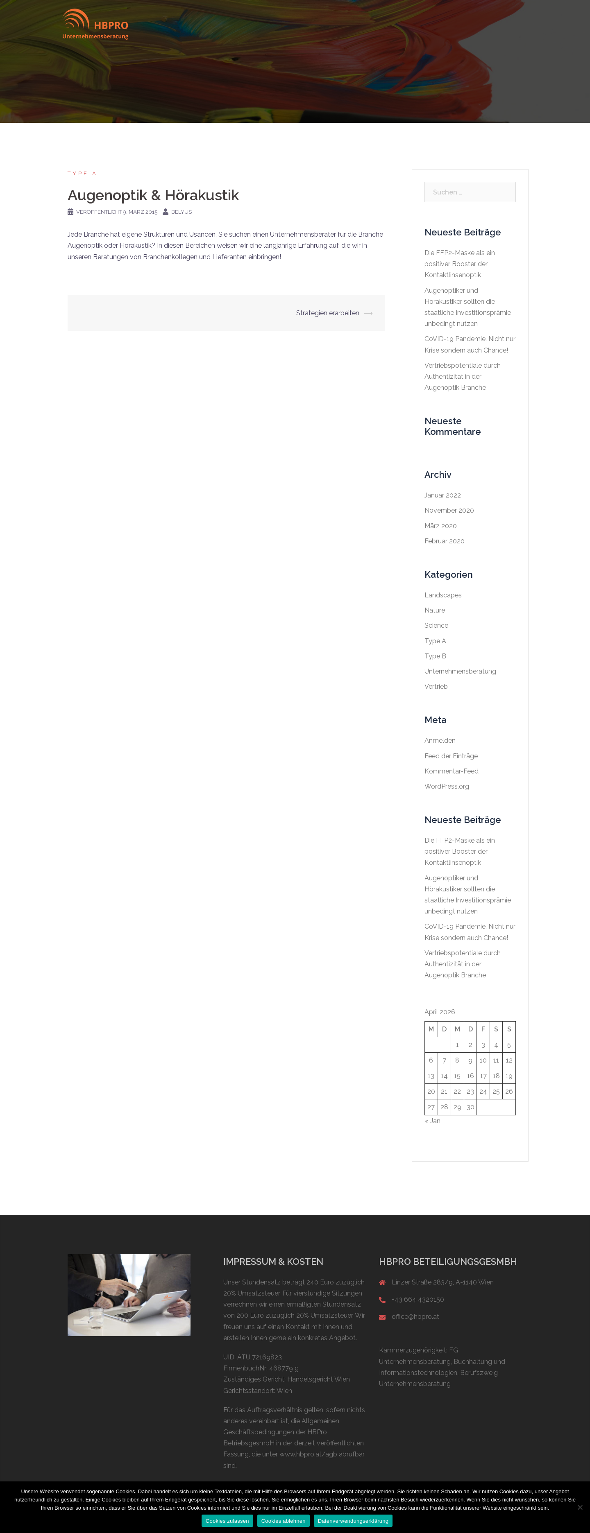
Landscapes (443, 595)
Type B (435, 656)
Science (436, 625)
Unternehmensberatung (460, 671)
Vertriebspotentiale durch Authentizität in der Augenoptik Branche (462, 376)
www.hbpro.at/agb (308, 1454)
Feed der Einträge (451, 756)
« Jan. (433, 1121)
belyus (181, 212)
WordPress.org (446, 786)
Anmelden (440, 740)
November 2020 (449, 510)
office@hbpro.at (415, 1316)
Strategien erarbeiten (327, 313)
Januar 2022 (442, 495)
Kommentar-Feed (451, 771)
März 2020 (440, 526)
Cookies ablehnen (283, 1521)
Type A (83, 173)
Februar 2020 (444, 541)
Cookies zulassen (227, 1521)
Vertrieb (436, 686)
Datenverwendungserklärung (353, 1521)
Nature (434, 610)
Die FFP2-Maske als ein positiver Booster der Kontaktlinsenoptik (459, 264)
